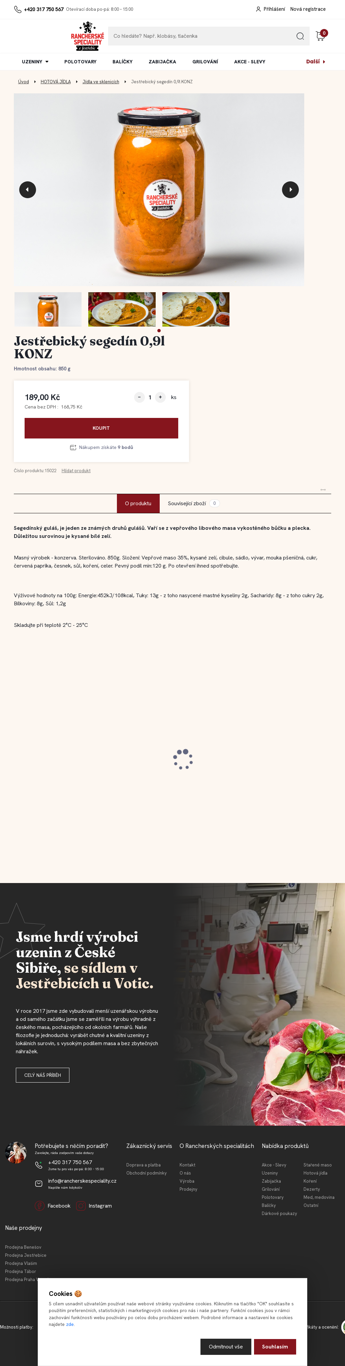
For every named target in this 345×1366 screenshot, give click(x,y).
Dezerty (312, 1189)
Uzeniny (270, 1173)
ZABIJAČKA (162, 62)
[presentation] (27, 189)
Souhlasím (275, 1346)
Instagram (94, 1206)
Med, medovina (319, 1197)
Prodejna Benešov (23, 1247)
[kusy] (150, 397)
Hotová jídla (315, 1173)
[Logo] (34, 36)
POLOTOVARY (80, 62)
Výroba (187, 1181)
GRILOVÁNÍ (205, 62)
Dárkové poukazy (279, 1213)
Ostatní (311, 1205)
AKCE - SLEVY (249, 62)
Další (313, 61)
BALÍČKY (122, 62)
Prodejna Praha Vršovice (29, 1279)
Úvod (23, 82)
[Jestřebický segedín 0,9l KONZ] (159, 189)
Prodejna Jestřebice (25, 1255)
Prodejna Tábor (20, 1271)
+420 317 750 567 (43, 9)
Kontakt (187, 1165)
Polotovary (273, 1197)
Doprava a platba (143, 1165)
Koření (310, 1181)
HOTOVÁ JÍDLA (56, 82)
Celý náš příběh (42, 1075)
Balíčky (269, 1205)
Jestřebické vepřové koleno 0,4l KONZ (169, 758)
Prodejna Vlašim (21, 1263)
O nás (185, 1173)
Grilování (271, 1189)
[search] (300, 38)
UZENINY (32, 62)
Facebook (52, 1206)
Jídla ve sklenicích (101, 82)
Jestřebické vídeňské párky (270, 755)
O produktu (138, 503)
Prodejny (188, 1189)
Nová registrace (308, 9)
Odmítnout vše (226, 1346)
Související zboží (194, 503)
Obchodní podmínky (146, 1173)
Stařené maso (318, 1165)
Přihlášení (274, 9)
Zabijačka (271, 1181)
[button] (159, 330)
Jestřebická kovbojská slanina (59, 755)
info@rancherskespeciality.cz (82, 1180)
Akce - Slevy (274, 1165)
